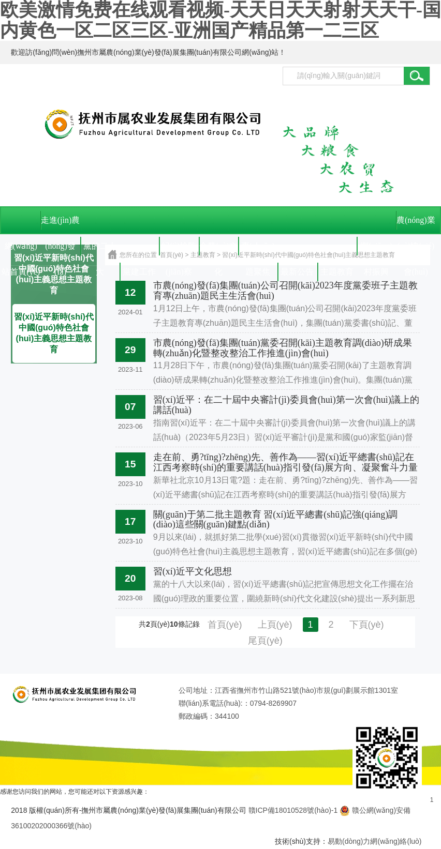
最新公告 (297, 271)
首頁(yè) (225, 624)
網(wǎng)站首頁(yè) (21, 250)
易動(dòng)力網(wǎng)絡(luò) (374, 841)
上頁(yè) (275, 624)
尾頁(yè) (265, 640)
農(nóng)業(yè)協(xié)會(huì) (415, 224)
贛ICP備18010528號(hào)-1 (293, 810)
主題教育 (337, 271)
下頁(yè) (366, 624)
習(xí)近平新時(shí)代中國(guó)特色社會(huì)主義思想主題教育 (54, 333)
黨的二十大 (99, 250)
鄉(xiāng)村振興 (376, 250)
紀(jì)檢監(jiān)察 (179, 250)
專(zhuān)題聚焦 (258, 250)
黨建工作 (139, 271)
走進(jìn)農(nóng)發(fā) (60, 224)
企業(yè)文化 (218, 250)
